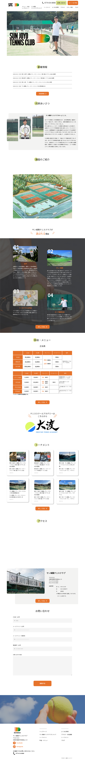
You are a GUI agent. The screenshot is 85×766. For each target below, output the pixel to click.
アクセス (63, 7)
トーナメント (47, 7)
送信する (42, 683)
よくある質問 (55, 7)
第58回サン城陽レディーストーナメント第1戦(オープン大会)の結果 (33, 78)
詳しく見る (41, 327)
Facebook (17, 743)
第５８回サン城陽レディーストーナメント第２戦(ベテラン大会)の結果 (34, 74)
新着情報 (41, 94)
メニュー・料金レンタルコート (25, 7)
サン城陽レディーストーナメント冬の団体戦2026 (29, 86)
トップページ (43, 731)
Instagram (18, 746)
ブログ (76, 7)
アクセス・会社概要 (66, 734)
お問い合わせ (61, 3)
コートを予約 (73, 3)
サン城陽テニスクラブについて (36, 7)
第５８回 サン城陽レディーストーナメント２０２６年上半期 (32, 82)
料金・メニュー (44, 740)
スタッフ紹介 (70, 7)
